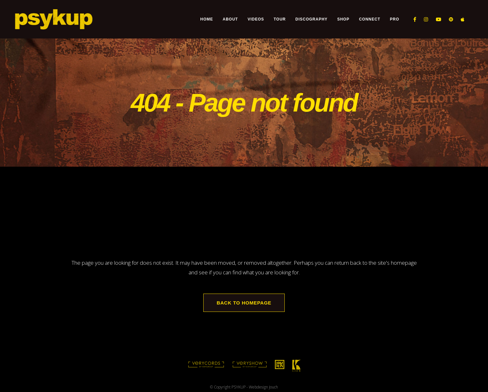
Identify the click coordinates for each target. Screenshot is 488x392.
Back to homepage (244, 302)
